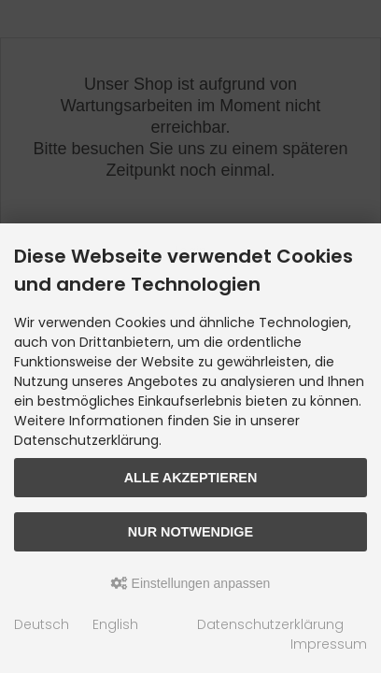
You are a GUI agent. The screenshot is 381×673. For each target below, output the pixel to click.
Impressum (328, 644)
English (115, 624)
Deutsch (41, 624)
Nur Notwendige (190, 531)
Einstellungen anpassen (191, 583)
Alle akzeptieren (191, 477)
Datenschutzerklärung (270, 624)
